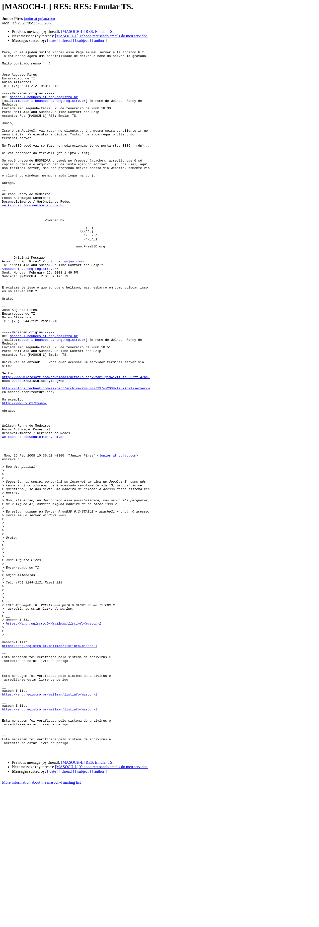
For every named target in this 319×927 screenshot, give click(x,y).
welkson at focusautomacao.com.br (33, 236)
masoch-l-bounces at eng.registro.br (44, 106)
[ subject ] (83, 40)
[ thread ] (66, 40)
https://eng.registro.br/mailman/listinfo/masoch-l (53, 738)
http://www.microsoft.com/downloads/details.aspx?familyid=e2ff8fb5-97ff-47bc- (76, 442)
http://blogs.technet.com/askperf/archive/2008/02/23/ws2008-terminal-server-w (76, 456)
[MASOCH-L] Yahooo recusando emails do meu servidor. (101, 36)
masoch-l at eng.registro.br (30, 312)
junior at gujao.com (39, 18)
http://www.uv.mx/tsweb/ (24, 474)
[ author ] (99, 40)
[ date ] (52, 40)
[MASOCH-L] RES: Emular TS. (87, 31)
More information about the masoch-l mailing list (41, 923)
